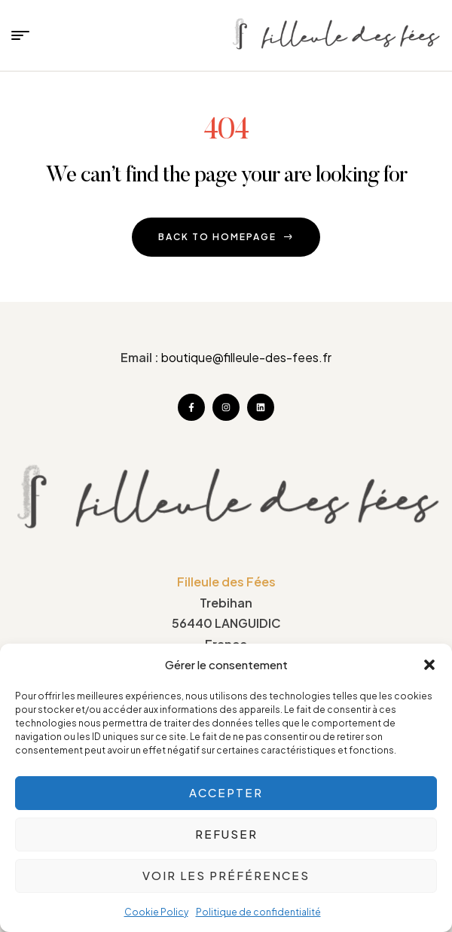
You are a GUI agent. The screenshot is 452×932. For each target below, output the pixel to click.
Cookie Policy (156, 912)
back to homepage (226, 236)
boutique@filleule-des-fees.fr (246, 357)
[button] (429, 664)
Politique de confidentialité (258, 912)
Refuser (226, 834)
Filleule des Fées (226, 581)
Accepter (226, 792)
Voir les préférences (226, 875)
